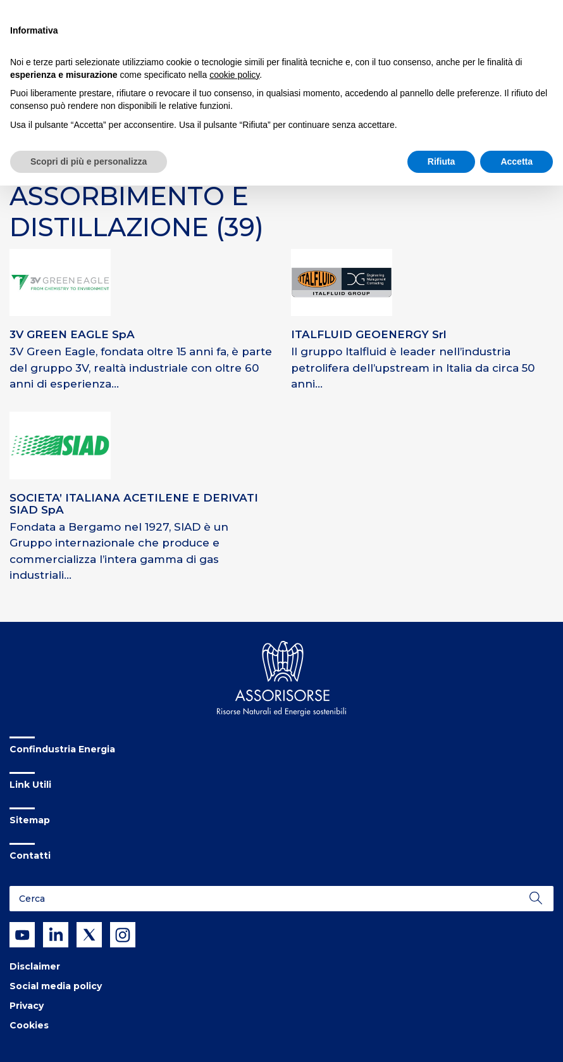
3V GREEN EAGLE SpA (72, 334)
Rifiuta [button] (441, 161)
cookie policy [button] (234, 75)
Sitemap (29, 820)
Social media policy (55, 986)
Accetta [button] (516, 161)
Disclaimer (34, 966)
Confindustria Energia (62, 749)
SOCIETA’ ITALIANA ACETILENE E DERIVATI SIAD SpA (133, 503)
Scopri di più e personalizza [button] (88, 161)
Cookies (29, 1025)
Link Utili (30, 784)
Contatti (30, 855)
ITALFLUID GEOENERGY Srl (369, 334)
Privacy (26, 1005)
